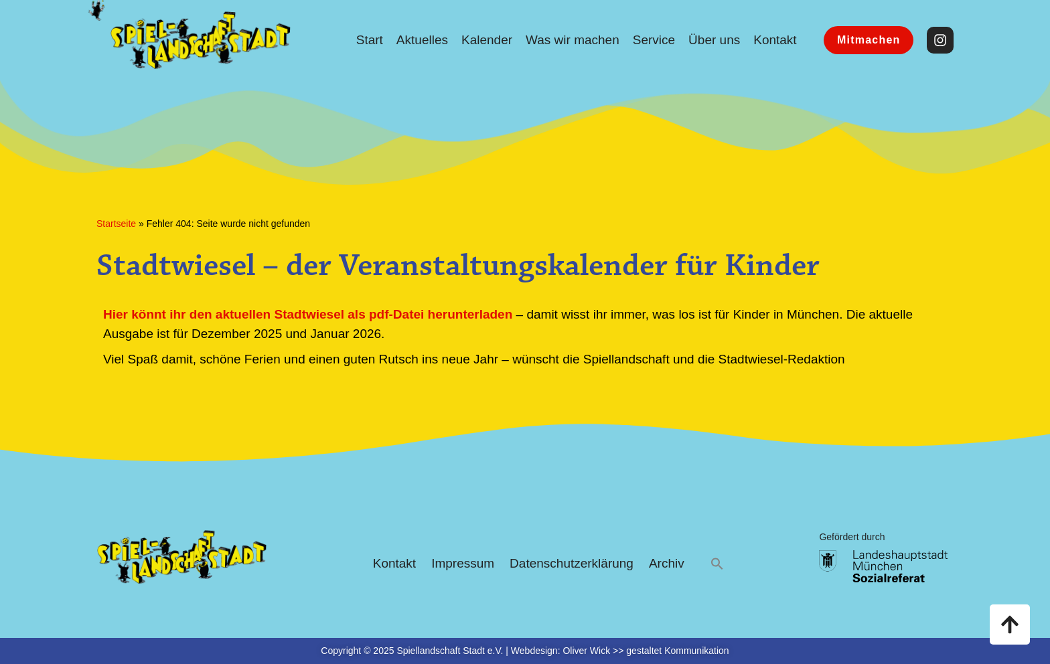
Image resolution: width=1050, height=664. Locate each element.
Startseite (116, 223)
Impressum (462, 563)
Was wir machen (572, 40)
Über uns (714, 40)
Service (654, 40)
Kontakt (774, 40)
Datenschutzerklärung (571, 563)
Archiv (666, 563)
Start (369, 40)
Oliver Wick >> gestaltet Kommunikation (645, 650)
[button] (717, 564)
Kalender (486, 40)
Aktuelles (422, 40)
